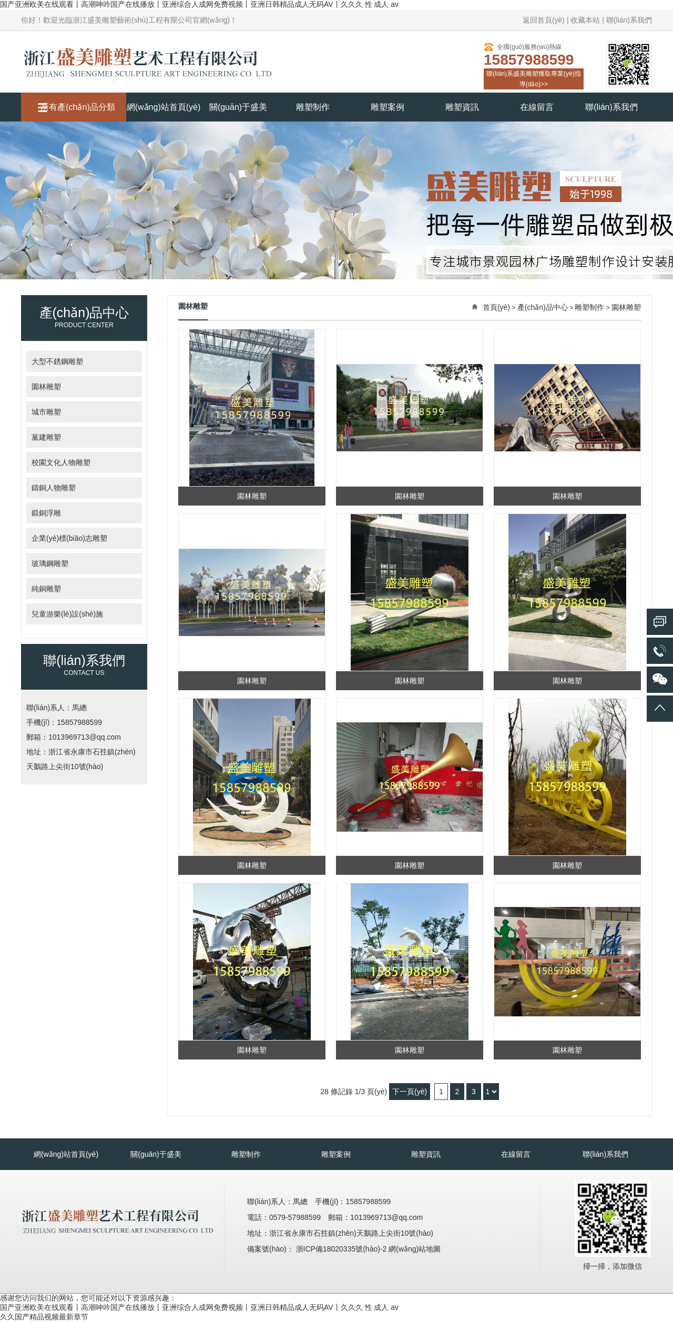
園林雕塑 (46, 386)
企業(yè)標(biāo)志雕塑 (69, 538)
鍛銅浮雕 (46, 513)
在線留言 (537, 107)
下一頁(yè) (409, 1091)
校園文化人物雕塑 (61, 462)
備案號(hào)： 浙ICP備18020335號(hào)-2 (318, 1249)
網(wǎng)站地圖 (415, 1249)
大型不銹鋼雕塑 (57, 361)
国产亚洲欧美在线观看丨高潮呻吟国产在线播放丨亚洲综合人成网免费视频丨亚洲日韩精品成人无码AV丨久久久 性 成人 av (199, 4)
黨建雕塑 (46, 437)
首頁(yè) (496, 307)
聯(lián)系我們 (629, 20)
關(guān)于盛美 (238, 107)
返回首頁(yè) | (546, 20)
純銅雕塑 (46, 588)
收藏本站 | (587, 20)
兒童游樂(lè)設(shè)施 (67, 614)
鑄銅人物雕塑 (54, 487)
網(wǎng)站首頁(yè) (164, 107)
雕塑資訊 (462, 107)
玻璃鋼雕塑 (50, 563)
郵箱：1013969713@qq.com (73, 737)
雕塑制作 (313, 107)
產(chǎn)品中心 (542, 307)
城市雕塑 (46, 412)
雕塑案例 (387, 107)
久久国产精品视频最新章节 (44, 1317)
